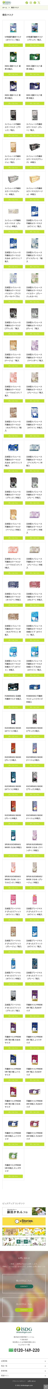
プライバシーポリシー (19, 1381)
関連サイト (5, 1375)
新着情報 (4, 1371)
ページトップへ (46, 1387)
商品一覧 (4, 1366)
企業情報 (4, 1361)
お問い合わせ (32, 1381)
